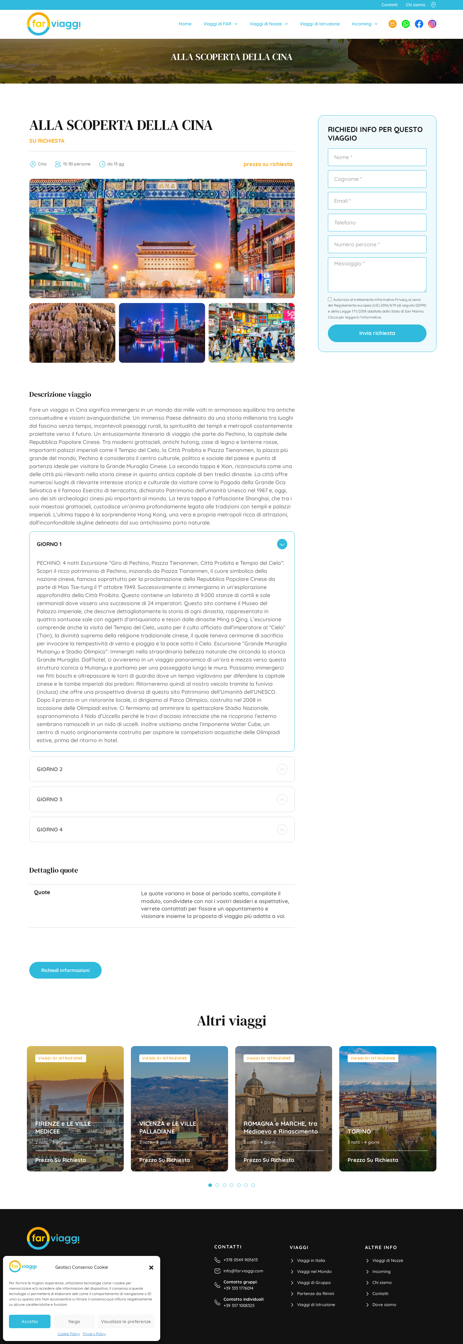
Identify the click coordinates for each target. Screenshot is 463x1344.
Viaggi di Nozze (269, 24)
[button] (151, 1268)
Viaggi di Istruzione (320, 24)
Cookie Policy (69, 1333)
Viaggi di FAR (221, 24)
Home (185, 24)
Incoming (365, 24)
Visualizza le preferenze (126, 1321)
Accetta (30, 1321)
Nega (74, 1321)
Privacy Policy (94, 1333)
